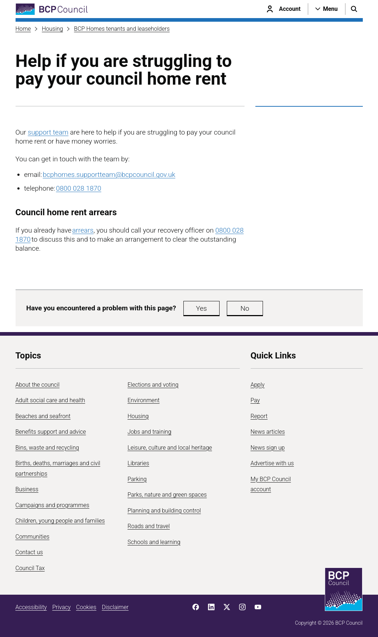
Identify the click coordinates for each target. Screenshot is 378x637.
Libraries (138, 463)
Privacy (61, 607)
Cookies (86, 607)
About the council (38, 384)
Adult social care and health (50, 400)
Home (23, 28)
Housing (52, 28)
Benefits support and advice (51, 431)
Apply (258, 384)
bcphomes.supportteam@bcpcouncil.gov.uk (109, 174)
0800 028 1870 (78, 188)
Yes (201, 308)
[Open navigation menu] (326, 9)
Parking (137, 479)
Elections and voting (153, 384)
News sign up (268, 447)
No (245, 308)
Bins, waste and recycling (47, 447)
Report (259, 416)
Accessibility (31, 607)
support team (48, 132)
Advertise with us (272, 463)
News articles (268, 431)
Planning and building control (164, 510)
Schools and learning (154, 542)
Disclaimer (115, 607)
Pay (255, 400)
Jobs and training (149, 431)
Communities (33, 536)
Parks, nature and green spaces (167, 494)
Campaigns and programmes (52, 505)
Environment (144, 400)
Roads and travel (149, 526)
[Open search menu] (354, 9)
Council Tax (30, 568)
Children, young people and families (60, 520)
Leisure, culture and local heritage (170, 447)
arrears (83, 230)
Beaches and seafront (43, 416)
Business (27, 489)
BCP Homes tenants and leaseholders (122, 28)
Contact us (29, 552)
